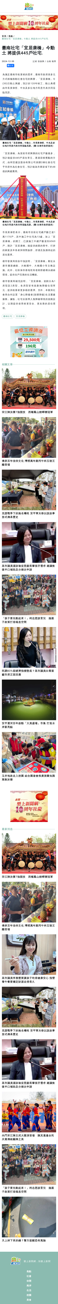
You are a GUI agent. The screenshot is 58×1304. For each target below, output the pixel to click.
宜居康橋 (20, 316)
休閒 (29, 1281)
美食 (29, 1300)
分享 (11, 66)
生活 (29, 1290)
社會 (29, 1276)
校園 (29, 1295)
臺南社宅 (7, 316)
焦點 (29, 1271)
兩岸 (29, 1285)
